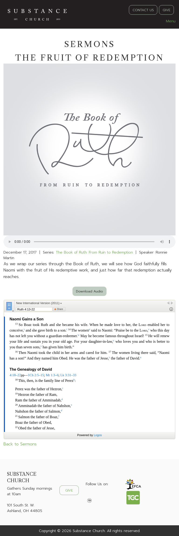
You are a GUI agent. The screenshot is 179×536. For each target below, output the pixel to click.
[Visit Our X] (97, 495)
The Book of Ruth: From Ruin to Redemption (94, 252)
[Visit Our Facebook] (89, 495)
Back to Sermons (20, 444)
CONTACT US (143, 10)
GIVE (166, 10)
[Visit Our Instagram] (104, 495)
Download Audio (89, 291)
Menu (168, 21)
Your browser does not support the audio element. (89, 241)
